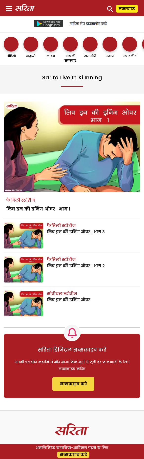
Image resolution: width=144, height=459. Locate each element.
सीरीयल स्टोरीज (62, 294)
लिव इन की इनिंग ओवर (68, 300)
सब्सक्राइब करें (73, 384)
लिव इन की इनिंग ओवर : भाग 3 (76, 232)
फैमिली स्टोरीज (20, 200)
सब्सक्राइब (127, 8)
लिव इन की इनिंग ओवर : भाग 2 (76, 266)
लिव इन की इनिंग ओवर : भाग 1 (38, 209)
